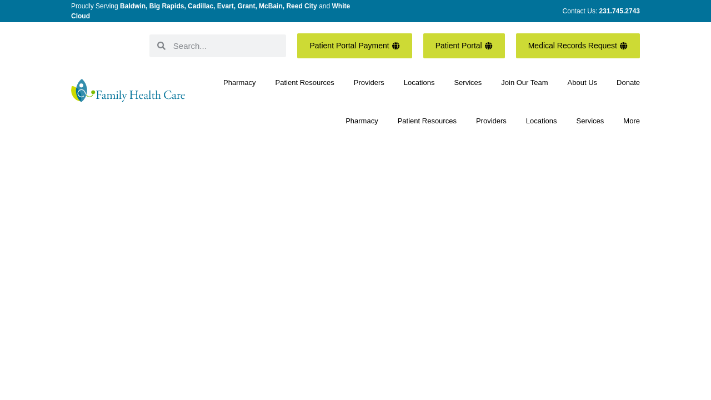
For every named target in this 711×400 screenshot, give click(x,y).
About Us (582, 82)
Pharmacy (239, 82)
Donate (628, 82)
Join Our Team (524, 82)
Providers (369, 82)
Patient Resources (305, 82)
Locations (419, 82)
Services (468, 82)
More (631, 121)
